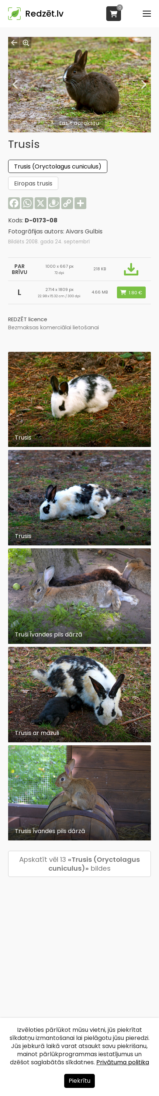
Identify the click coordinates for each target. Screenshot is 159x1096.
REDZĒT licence (27, 319)
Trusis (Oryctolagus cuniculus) (57, 166)
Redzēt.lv (44, 14)
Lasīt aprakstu (79, 123)
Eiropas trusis (33, 183)
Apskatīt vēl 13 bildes (79, 864)
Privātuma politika (122, 1062)
